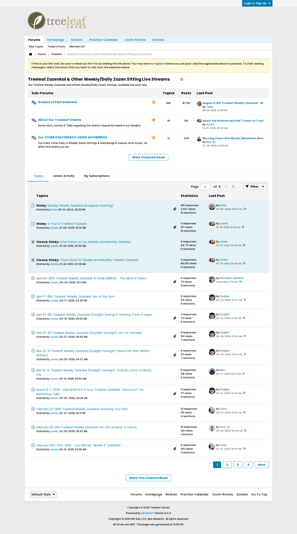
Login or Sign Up (257, 3)
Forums (34, 40)
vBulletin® (147, 513)
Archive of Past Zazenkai (57, 102)
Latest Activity (63, 176)
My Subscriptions (97, 176)
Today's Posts (56, 46)
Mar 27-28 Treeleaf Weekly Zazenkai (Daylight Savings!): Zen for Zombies (89, 333)
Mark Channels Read (148, 157)
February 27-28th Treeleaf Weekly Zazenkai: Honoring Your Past (82, 409)
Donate (158, 40)
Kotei (53, 209)
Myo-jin (211, 142)
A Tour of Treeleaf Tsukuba (67, 224)
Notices (76, 40)
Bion (222, 370)
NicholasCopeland (231, 278)
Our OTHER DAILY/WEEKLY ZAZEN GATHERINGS (72, 137)
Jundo (210, 124)
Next (261, 465)
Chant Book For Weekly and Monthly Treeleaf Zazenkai (99, 260)
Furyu (223, 408)
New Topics (36, 46)
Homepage (55, 40)
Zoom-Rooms (135, 40)
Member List (77, 46)
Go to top (259, 494)
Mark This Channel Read (148, 478)
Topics (38, 176)
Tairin (209, 106)
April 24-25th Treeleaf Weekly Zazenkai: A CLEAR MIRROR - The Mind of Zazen (91, 278)
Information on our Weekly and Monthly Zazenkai (95, 242)
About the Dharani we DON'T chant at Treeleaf (235, 120)
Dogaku (225, 296)
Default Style (43, 494)
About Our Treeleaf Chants (59, 120)
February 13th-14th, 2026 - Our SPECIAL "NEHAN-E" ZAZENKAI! (78, 445)
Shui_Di (225, 427)
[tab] (38, 176)
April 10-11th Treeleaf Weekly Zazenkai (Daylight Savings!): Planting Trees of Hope (94, 315)
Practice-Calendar (104, 40)
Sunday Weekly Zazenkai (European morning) (80, 205)
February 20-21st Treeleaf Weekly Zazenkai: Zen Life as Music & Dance (86, 427)
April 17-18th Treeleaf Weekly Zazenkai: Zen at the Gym (75, 296)
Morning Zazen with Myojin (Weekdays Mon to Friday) (240, 138)
